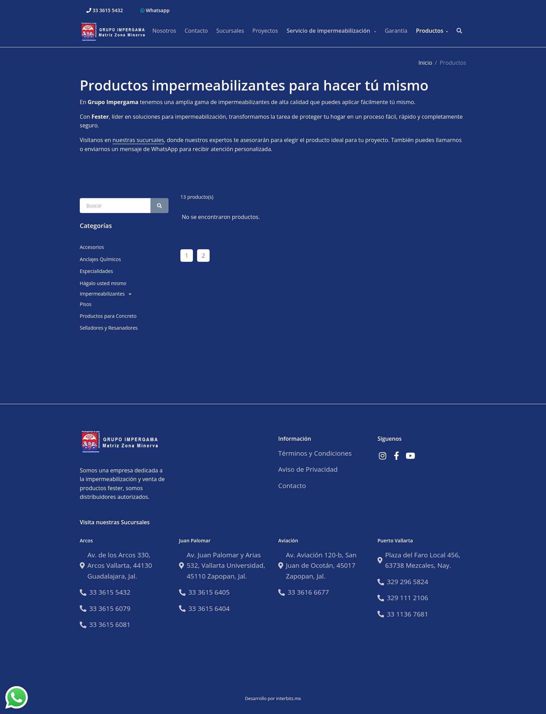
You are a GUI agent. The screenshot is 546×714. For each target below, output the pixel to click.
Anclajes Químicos (100, 259)
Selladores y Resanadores (109, 327)
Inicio (425, 62)
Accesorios (92, 247)
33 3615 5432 (104, 10)
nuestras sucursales (138, 140)
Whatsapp (155, 10)
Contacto (196, 30)
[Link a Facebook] (396, 456)
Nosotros (164, 30)
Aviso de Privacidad (308, 469)
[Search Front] (115, 205)
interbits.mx (288, 698)
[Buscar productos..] (459, 31)
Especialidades (96, 271)
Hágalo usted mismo (103, 283)
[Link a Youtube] (410, 456)
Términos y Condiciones (315, 453)
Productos (429, 30)
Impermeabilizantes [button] (103, 293)
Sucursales (230, 30)
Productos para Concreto (108, 316)
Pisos (86, 304)
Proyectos (265, 30)
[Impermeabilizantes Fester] (114, 30)
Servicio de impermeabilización (329, 30)
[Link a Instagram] (382, 456)
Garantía (396, 30)
